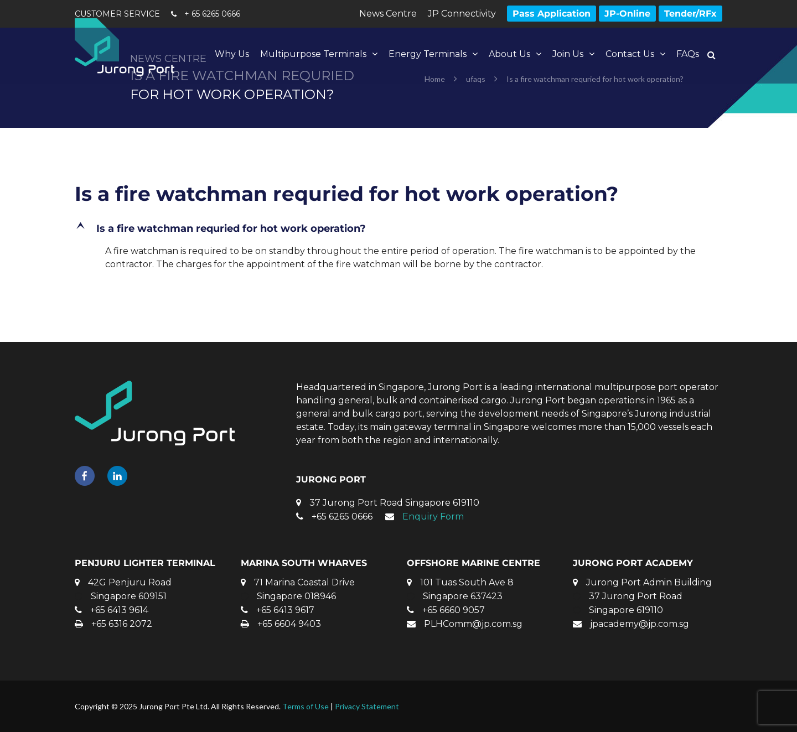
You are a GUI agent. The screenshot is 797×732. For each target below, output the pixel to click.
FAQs (687, 54)
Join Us (567, 54)
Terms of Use (305, 706)
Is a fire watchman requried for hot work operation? (346, 193)
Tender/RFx (690, 13)
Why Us (232, 54)
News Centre (388, 13)
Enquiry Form (433, 516)
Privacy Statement (367, 706)
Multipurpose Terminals (313, 54)
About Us (509, 54)
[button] (398, 229)
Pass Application (552, 13)
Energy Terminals (428, 54)
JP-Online (627, 13)
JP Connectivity (462, 13)
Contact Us (629, 54)
